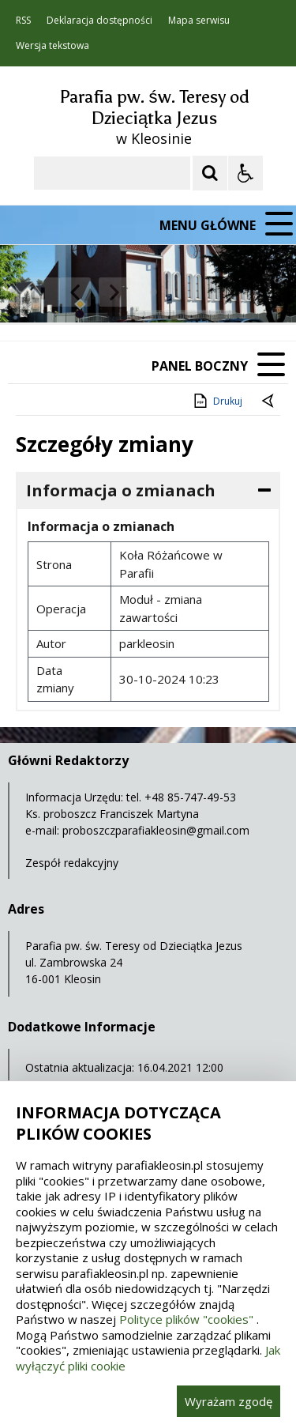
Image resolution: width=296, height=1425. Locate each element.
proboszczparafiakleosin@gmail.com (155, 830)
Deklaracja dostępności (99, 20)
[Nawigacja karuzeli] (94, 292)
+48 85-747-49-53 (190, 797)
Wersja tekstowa (52, 46)
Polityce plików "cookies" (186, 1319)
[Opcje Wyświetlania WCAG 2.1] (245, 173)
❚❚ (32, 292)
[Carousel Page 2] (168, 292)
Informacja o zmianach (120, 490)
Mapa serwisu (199, 20)
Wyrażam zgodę (228, 1401)
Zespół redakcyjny (71, 862)
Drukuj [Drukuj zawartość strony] (216, 401)
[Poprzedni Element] (75, 292)
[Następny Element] (114, 292)
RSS (23, 20)
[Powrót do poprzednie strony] (269, 401)
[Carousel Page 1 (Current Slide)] (153, 292)
